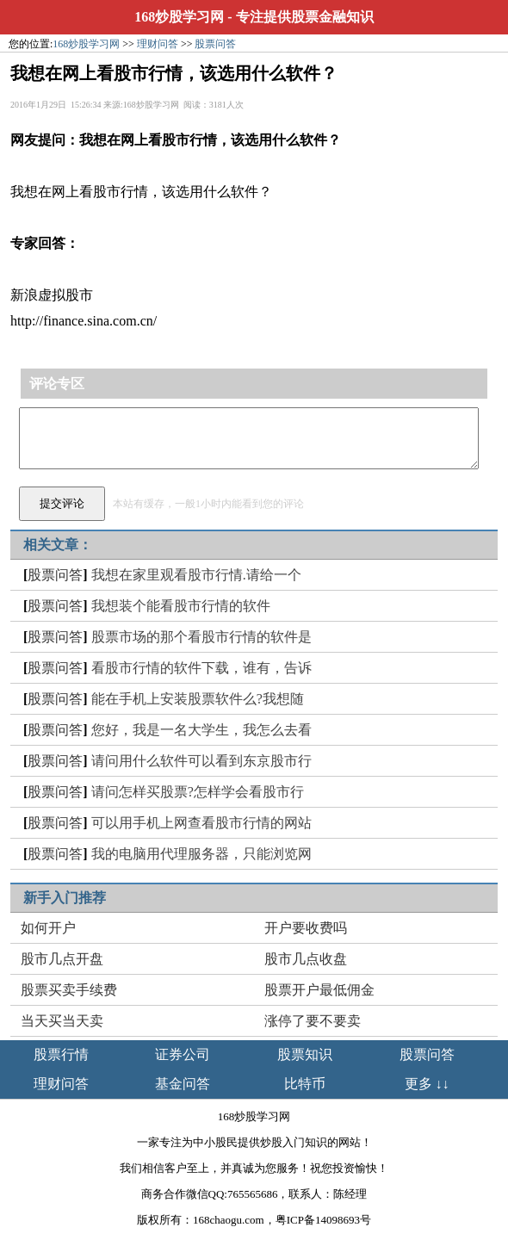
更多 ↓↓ (427, 1083)
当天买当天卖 (62, 1021)
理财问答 (157, 44)
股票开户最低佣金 (319, 990)
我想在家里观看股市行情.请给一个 (196, 574)
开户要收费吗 (305, 928)
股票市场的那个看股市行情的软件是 (201, 636)
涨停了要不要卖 (312, 1021)
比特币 (304, 1083)
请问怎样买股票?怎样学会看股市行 (197, 791)
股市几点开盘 (62, 959)
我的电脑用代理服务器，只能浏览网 (201, 853)
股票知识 (304, 1054)
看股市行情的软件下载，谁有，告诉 (201, 667)
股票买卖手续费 (69, 990)
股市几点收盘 (305, 959)
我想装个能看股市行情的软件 (180, 605)
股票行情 (61, 1054)
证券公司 (182, 1054)
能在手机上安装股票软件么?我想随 (197, 698)
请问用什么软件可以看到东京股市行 (201, 760)
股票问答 (215, 44)
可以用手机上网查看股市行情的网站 (201, 822)
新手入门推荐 (64, 897)
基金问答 (182, 1083)
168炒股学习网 (179, 16)
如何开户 (48, 928)
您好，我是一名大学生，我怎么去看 (201, 729)
